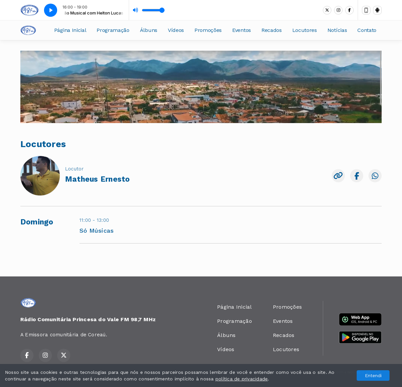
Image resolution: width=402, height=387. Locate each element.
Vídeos (176, 30)
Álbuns (148, 30)
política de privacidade (241, 378)
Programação (113, 30)
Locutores (304, 30)
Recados (271, 30)
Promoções (208, 30)
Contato (366, 30)
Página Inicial (70, 30)
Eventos (241, 30)
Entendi (373, 375)
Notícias (337, 30)
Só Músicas (96, 230)
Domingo (37, 222)
